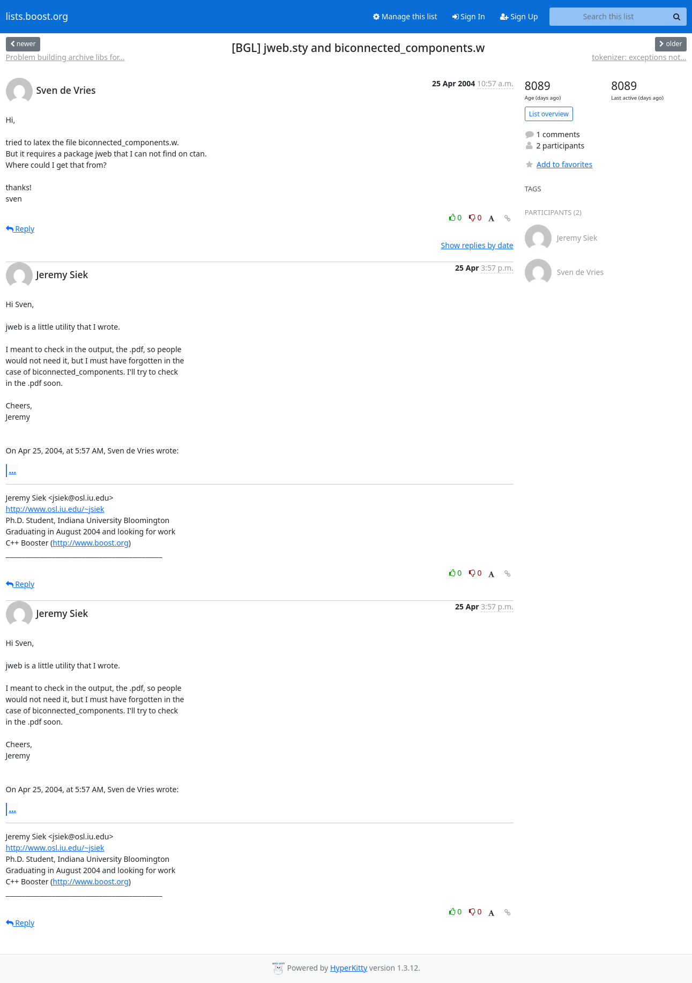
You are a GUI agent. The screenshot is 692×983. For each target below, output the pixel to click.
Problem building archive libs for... (65, 57)
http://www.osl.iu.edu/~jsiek (55, 509)
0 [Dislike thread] (475, 217)
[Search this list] (608, 17)
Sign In (468, 16)
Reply (20, 229)
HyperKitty (348, 968)
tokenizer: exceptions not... (639, 57)
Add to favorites (558, 164)
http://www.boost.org (91, 543)
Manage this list (405, 16)
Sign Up (519, 16)
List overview (549, 113)
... (13, 470)
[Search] (677, 17)
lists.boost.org (37, 16)
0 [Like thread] (456, 217)
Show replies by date (477, 245)
